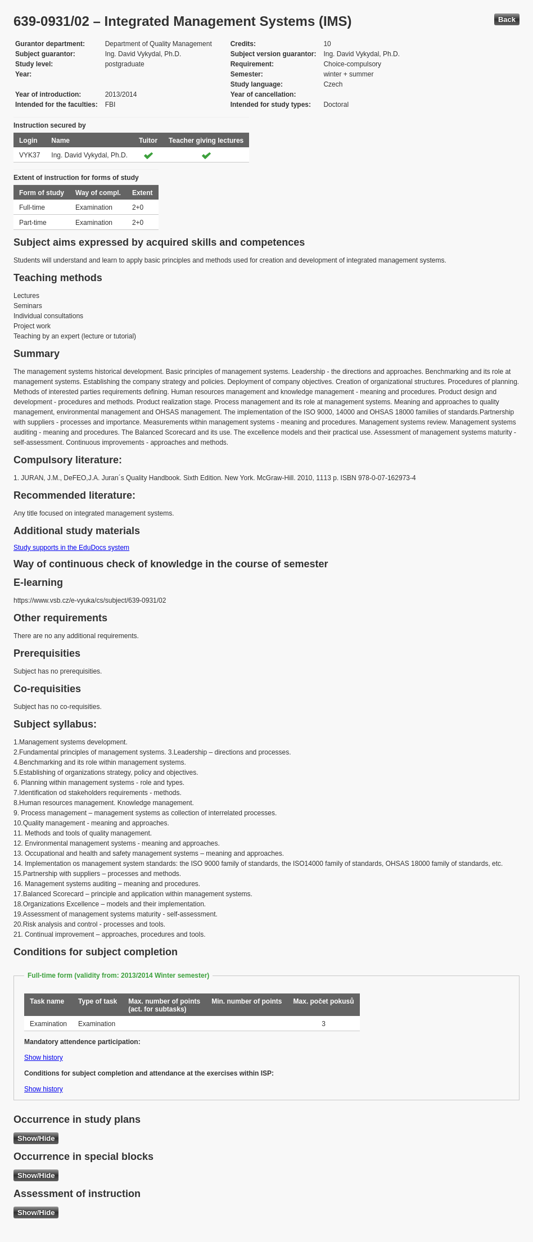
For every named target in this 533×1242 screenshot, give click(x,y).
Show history (43, 1058)
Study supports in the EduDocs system (71, 548)
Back (507, 19)
